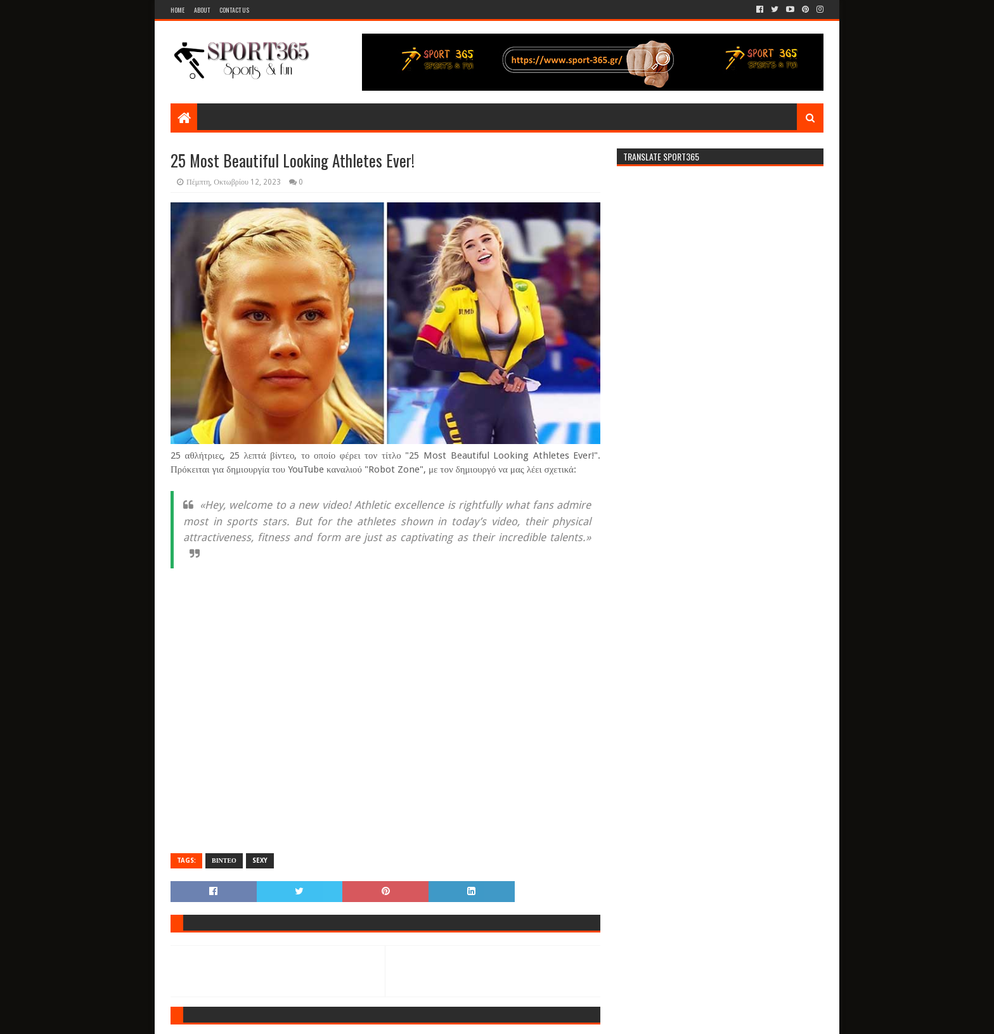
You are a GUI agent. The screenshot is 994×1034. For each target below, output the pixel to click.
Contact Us (234, 10)
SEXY (260, 860)
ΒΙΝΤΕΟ (224, 860)
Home (177, 10)
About (202, 10)
